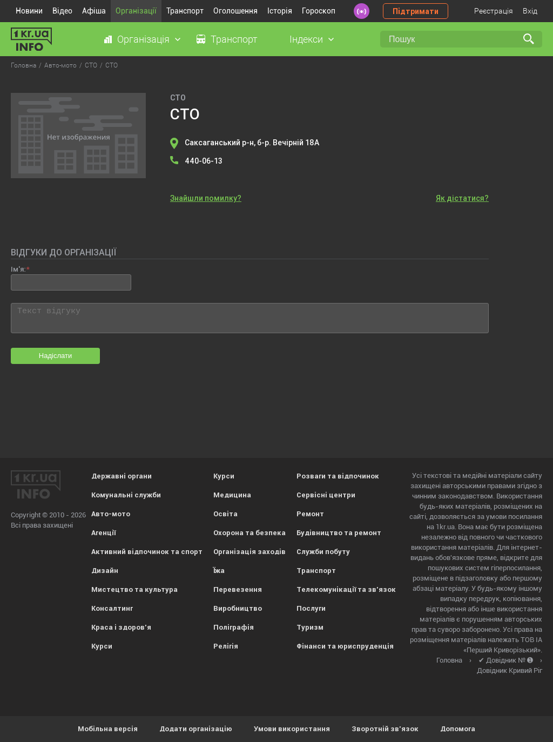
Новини (29, 10)
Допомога (457, 729)
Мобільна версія (108, 729)
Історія (279, 10)
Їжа (219, 570)
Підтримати (416, 11)
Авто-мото (110, 514)
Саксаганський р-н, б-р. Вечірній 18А (252, 142)
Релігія (225, 646)
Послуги (311, 608)
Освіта (225, 514)
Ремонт (310, 514)
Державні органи (121, 476)
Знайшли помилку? (205, 198)
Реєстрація (493, 10)
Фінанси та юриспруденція (345, 646)
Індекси (306, 39)
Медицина (232, 495)
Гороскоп (318, 10)
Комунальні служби (126, 495)
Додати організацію (195, 729)
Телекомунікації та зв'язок (346, 589)
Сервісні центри (325, 495)
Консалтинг (112, 608)
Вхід (530, 10)
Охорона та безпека (249, 533)
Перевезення (237, 589)
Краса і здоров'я (121, 627)
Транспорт (185, 10)
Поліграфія (233, 627)
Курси (101, 646)
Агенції (103, 533)
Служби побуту (323, 552)
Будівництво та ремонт (338, 533)
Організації (136, 10)
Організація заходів (249, 552)
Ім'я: (18, 269)
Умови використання (292, 729)
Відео (62, 10)
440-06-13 (203, 161)
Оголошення (235, 10)
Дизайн (104, 570)
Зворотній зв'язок (385, 729)
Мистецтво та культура (134, 589)
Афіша (94, 10)
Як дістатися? (462, 198)
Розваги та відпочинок (337, 476)
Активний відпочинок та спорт (147, 552)
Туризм (309, 627)
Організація (143, 39)
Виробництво (237, 608)
